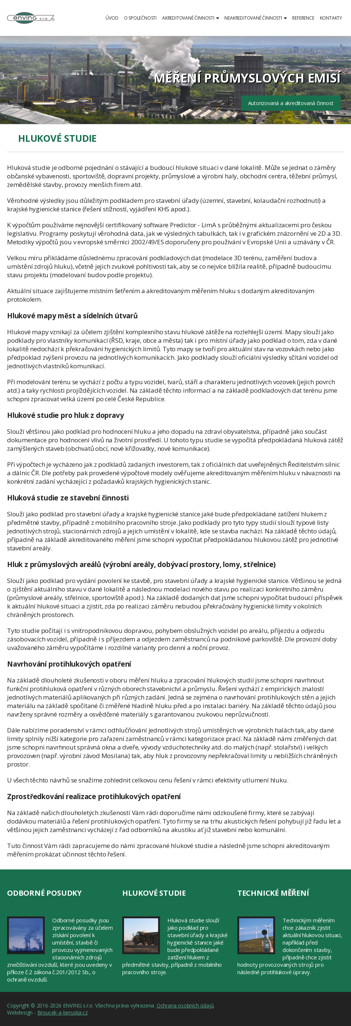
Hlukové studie (154, 893)
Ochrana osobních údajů (185, 1005)
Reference (303, 18)
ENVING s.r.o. (30, 22)
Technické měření (273, 893)
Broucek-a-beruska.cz (62, 1012)
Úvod (112, 18)
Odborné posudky (44, 893)
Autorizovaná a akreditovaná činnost (291, 103)
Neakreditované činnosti (255, 18)
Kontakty (331, 18)
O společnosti (140, 18)
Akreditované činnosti (190, 18)
